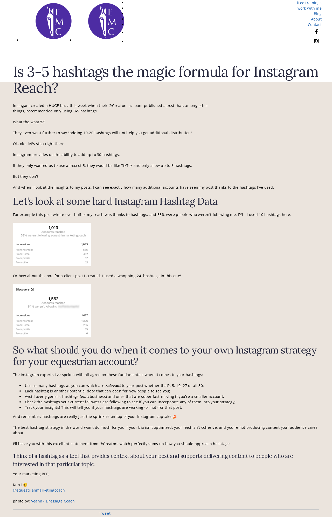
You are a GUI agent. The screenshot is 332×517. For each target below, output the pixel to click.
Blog (318, 13)
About (316, 19)
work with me (310, 8)
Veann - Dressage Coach (53, 501)
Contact (315, 24)
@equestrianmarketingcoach (39, 490)
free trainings (309, 2)
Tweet (105, 513)
